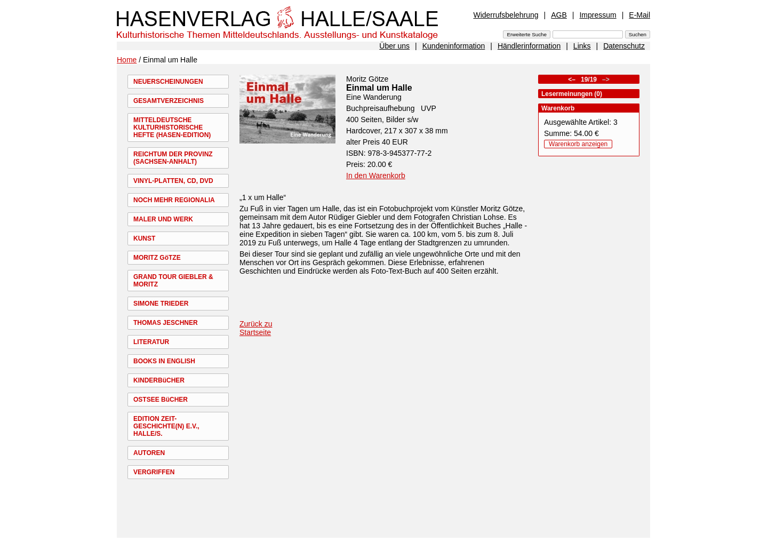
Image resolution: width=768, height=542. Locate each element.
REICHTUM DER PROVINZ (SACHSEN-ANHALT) (173, 157)
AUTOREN (149, 453)
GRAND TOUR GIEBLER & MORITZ (173, 280)
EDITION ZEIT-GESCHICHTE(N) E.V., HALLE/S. (166, 426)
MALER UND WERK (163, 219)
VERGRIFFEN (153, 472)
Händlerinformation (529, 46)
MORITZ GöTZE (157, 257)
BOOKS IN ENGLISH (164, 361)
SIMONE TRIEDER (160, 303)
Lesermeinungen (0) (571, 94)
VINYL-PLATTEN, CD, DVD (173, 181)
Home (127, 59)
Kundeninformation (453, 46)
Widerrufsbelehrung (505, 15)
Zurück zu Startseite (255, 328)
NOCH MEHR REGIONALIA (174, 200)
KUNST (144, 238)
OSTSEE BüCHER (160, 399)
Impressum (597, 15)
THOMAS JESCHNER (165, 322)
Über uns (394, 46)
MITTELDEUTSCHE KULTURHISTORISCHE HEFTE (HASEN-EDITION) (172, 127)
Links (582, 46)
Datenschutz (624, 46)
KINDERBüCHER (159, 380)
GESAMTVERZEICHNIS (168, 101)
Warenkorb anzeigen (578, 144)
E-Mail (639, 15)
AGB (559, 15)
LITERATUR (151, 342)
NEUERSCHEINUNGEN (168, 81)
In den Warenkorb (375, 175)
